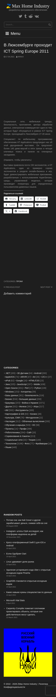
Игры (36, 406)
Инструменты (22, 410)
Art (34, 377)
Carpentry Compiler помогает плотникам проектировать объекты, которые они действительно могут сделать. (25, 611)
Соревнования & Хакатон (17, 436)
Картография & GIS (14, 414)
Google (19, 380)
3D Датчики (22, 373)
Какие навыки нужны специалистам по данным (29, 592)
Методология (32, 417)
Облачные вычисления (33, 421)
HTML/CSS (34, 380)
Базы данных (11, 395)
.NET (7, 373)
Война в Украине (30, 403)
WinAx (21, 57)
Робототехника (12, 432)
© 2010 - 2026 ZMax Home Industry (20, 684)
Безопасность (32, 395)
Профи (19, 281)
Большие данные (27, 399)
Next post (45, 287)
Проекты (9, 429)
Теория (32, 440)
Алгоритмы (26, 392)
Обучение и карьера (15, 425)
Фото (27, 443)
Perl (27, 388)
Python (37, 388)
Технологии (10, 443)
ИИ (6, 410)
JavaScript (22, 384)
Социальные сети (14, 440)
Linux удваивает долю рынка (20, 562)
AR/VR (23, 377)
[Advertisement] (28, 89)
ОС (33, 425)
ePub (7, 380)
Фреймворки (41, 443)
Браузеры (10, 403)
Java (7, 384)
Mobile (37, 384)
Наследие (10, 421)
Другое (8, 406)
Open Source (11, 388)
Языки (8, 447)
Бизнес (8, 399)
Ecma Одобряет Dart (16, 554)
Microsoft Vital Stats (15, 600)
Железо (23, 406)
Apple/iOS (10, 377)
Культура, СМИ (12, 417)
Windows (9, 392)
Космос (33, 414)
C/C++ (44, 377)
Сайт (29, 432)
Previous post (13, 287)
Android (37, 373)
